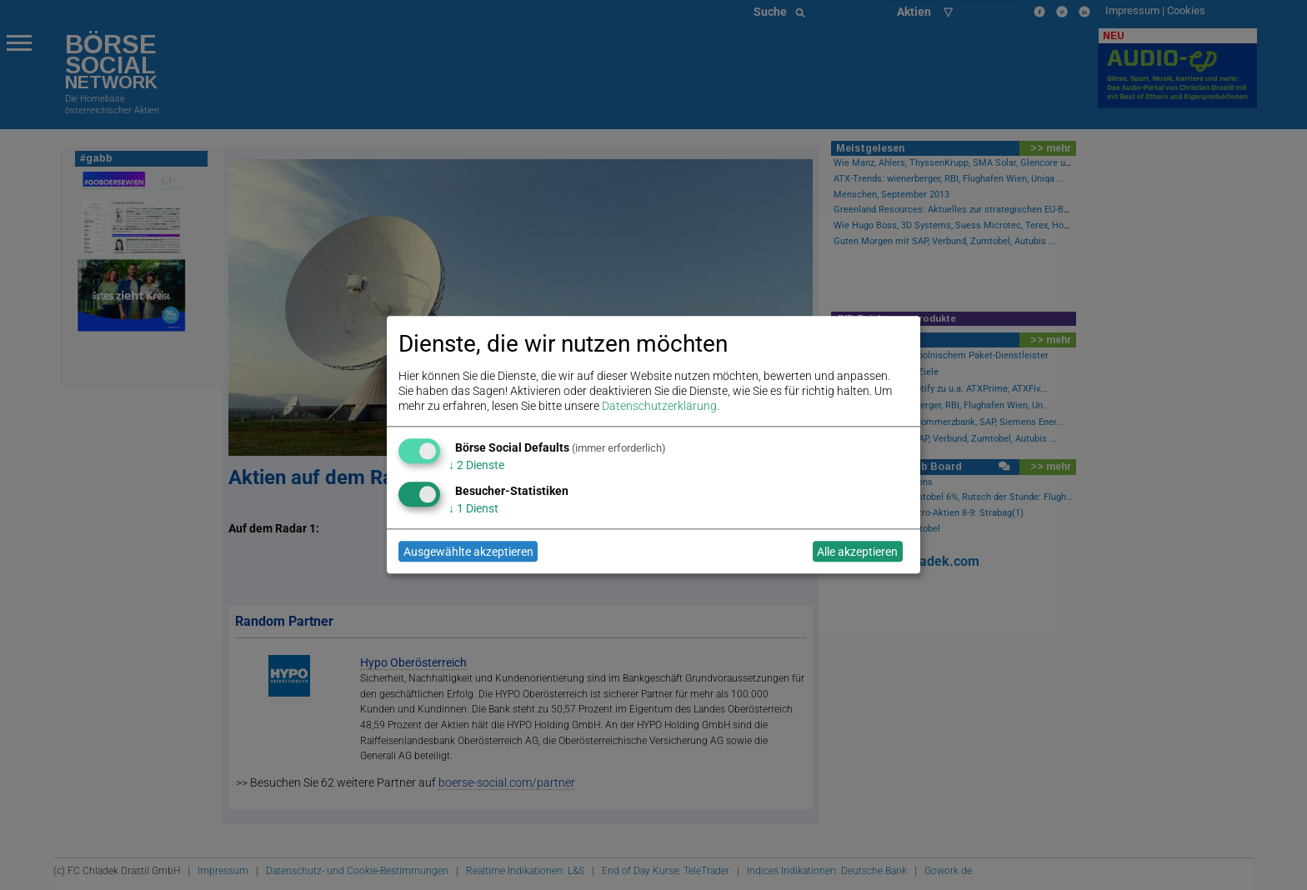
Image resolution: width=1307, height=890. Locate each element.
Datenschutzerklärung (659, 406)
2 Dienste (476, 465)
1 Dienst (473, 508)
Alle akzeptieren (857, 551)
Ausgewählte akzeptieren (468, 551)
